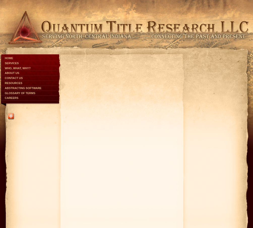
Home (9, 58)
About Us (12, 72)
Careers (11, 97)
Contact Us (14, 78)
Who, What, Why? (17, 68)
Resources (13, 83)
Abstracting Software (23, 88)
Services (12, 63)
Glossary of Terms (20, 93)
